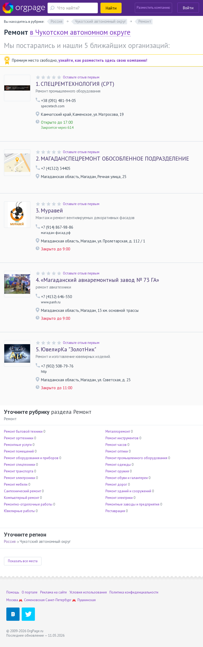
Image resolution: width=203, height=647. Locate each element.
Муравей (49, 211)
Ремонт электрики (119, 497)
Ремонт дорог (116, 484)
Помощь (12, 592)
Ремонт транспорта (18, 471)
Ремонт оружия (117, 471)
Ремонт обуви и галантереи (126, 478)
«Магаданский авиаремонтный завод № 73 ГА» (97, 280)
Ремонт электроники (19, 478)
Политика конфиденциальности (133, 592)
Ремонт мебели (15, 484)
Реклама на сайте (53, 592)
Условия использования (88, 592)
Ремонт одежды (118, 464)
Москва (12, 600)
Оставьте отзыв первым (81, 77)
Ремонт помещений (19, 451)
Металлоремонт (117, 431)
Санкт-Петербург (58, 600)
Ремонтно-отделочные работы (28, 504)
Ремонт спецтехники (19, 464)
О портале (30, 592)
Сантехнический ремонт (22, 491)
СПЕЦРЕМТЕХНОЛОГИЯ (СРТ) (75, 84)
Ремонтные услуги (18, 444)
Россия (10, 541)
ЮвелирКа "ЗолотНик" (66, 349)
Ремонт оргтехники (18, 438)
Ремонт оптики (116, 451)
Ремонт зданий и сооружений (128, 491)
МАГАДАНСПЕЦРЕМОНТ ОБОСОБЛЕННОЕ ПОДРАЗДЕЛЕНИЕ (112, 159)
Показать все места (23, 561)
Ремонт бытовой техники (23, 431)
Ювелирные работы (19, 511)
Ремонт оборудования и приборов (31, 458)
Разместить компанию (153, 7)
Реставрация (115, 511)
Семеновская (34, 600)
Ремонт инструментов (122, 438)
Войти (188, 7)
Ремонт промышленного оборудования (136, 458)
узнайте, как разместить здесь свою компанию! (102, 60)
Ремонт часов (116, 444)
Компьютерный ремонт (21, 497)
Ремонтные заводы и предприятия (132, 504)
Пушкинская (86, 600)
